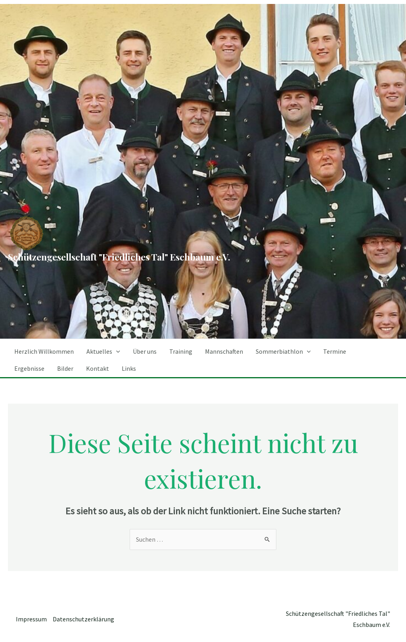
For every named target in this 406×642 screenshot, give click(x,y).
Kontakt (97, 368)
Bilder (65, 368)
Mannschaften (224, 351)
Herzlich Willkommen (44, 351)
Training (180, 351)
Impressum (31, 619)
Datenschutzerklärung (83, 619)
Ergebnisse (29, 368)
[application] (116, 351)
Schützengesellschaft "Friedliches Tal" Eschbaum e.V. (119, 257)
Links (129, 368)
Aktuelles (103, 351)
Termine (334, 351)
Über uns (145, 351)
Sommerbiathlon (283, 351)
